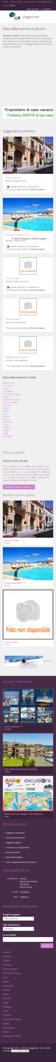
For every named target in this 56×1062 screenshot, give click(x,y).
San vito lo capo (23, 472)
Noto (39, 472)
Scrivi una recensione (15, 837)
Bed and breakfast (14, 857)
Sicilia (5, 433)
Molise (6, 419)
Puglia (5, 424)
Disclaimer (24, 884)
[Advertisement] (26, 77)
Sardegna (7, 436)
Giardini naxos (27, 474)
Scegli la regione (12, 914)
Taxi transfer (13, 278)
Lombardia (8, 391)
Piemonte (7, 385)
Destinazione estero (12, 1036)
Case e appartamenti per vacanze (21, 862)
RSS (23, 1057)
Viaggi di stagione (14, 842)
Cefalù (28, 477)
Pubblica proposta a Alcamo (18, 487)
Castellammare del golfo (32, 469)
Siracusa (20, 466)
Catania (33, 466)
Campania (7, 422)
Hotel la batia (13, 319)
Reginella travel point (17, 357)
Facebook (3, 1057)
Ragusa (41, 474)
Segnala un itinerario (15, 832)
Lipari (48, 472)
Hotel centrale (13, 177)
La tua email (10, 935)
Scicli (30, 480)
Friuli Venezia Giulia (11, 399)
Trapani (11, 469)
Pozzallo (7, 477)
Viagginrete (30, 16)
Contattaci (47, 9)
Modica (19, 480)
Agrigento (7, 480)
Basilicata (7, 427)
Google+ (10, 1057)
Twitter (16, 1057)
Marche (6, 410)
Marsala (6, 472)
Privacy (23, 878)
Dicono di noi (26, 887)
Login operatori (33, 9)
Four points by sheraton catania (20, 769)
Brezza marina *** (13, 726)
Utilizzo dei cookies (28, 881)
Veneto (6, 396)
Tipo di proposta (12, 924)
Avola (17, 477)
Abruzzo (6, 416)
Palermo (7, 466)
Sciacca (46, 466)
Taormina (11, 474)
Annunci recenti (13, 852)
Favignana (40, 477)
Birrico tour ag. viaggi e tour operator (23, 814)
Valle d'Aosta (9, 383)
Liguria (6, 388)
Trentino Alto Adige (12, 394)
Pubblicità (24, 897)
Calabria (6, 430)
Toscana (7, 405)
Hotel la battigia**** (17, 234)
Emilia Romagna (10, 402)
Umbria (6, 408)
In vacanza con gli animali (17, 847)
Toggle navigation (5, 17)
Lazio (5, 413)
